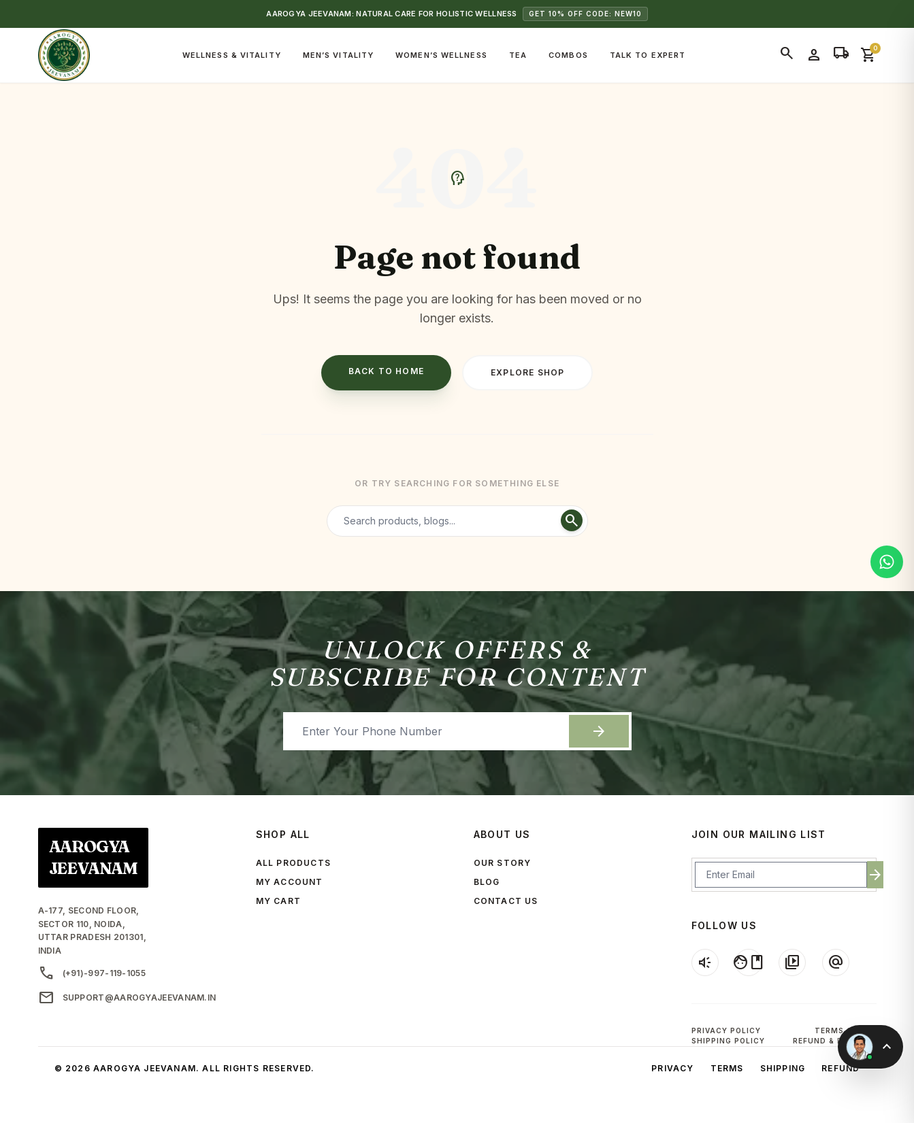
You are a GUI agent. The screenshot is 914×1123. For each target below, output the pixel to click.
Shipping (783, 1068)
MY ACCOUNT (289, 882)
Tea (518, 55)
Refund (840, 1068)
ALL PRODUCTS (293, 863)
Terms (727, 1068)
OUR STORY (503, 863)
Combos (568, 55)
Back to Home (386, 371)
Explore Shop (527, 372)
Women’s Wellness (441, 55)
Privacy (672, 1068)
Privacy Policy (726, 1030)
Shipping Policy (728, 1041)
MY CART (278, 901)
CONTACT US (506, 901)
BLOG (487, 882)
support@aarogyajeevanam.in (127, 998)
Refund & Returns (835, 1041)
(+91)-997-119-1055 (92, 973)
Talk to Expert (647, 55)
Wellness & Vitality (231, 55)
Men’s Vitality (338, 55)
